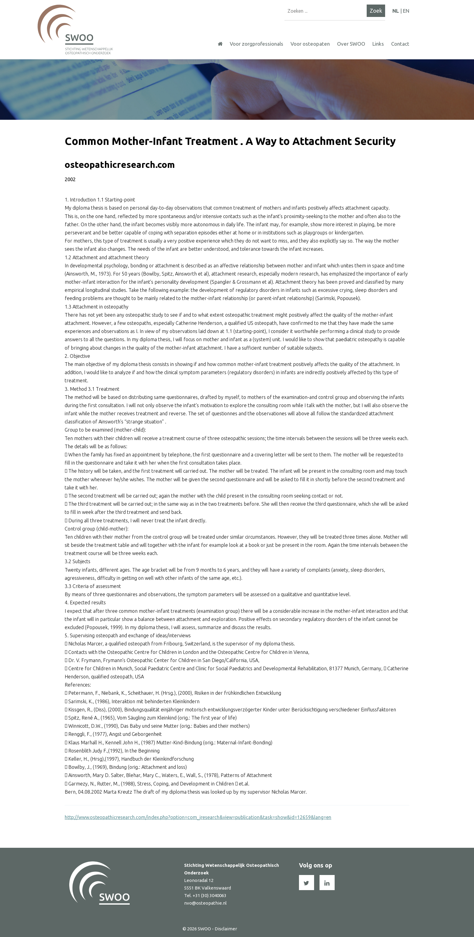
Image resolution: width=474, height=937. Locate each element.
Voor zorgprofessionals (256, 44)
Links (378, 44)
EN (406, 11)
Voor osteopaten (310, 44)
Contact (400, 44)
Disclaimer (226, 928)
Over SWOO (351, 44)
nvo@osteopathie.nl (205, 903)
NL (395, 11)
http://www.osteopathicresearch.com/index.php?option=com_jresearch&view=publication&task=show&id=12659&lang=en (198, 817)
